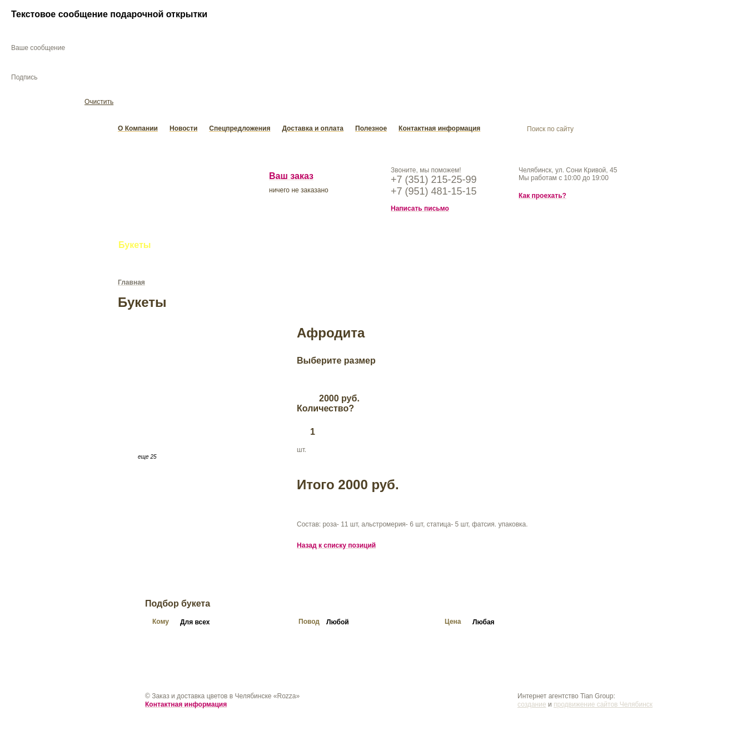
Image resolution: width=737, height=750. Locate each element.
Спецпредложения (239, 130)
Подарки (440, 246)
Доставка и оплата (312, 130)
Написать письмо (420, 210)
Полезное (371, 130)
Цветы (181, 246)
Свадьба (326, 246)
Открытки (382, 246)
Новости (183, 130)
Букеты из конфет (251, 246)
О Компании (138, 130)
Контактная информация (439, 130)
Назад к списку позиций (336, 547)
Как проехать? (542, 197)
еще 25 (147, 458)
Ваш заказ (291, 177)
